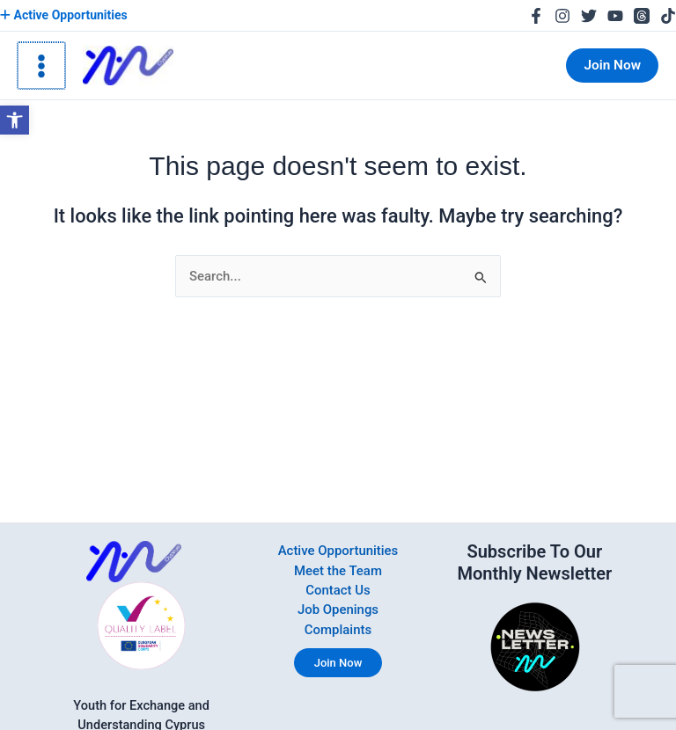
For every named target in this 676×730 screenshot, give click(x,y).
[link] (14, 120)
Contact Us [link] (338, 589)
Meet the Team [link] (337, 570)
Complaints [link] (338, 628)
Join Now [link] (338, 661)
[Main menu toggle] (40, 66)
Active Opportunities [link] (62, 15)
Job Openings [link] (338, 609)
